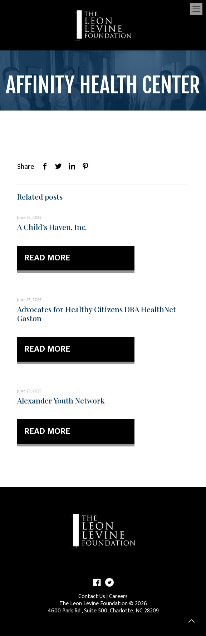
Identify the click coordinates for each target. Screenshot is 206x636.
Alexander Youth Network (61, 400)
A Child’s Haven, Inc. (52, 227)
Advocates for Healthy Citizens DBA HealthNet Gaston (96, 313)
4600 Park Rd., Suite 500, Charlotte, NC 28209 (103, 611)
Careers (118, 596)
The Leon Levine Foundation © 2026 (103, 603)
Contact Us (91, 596)
